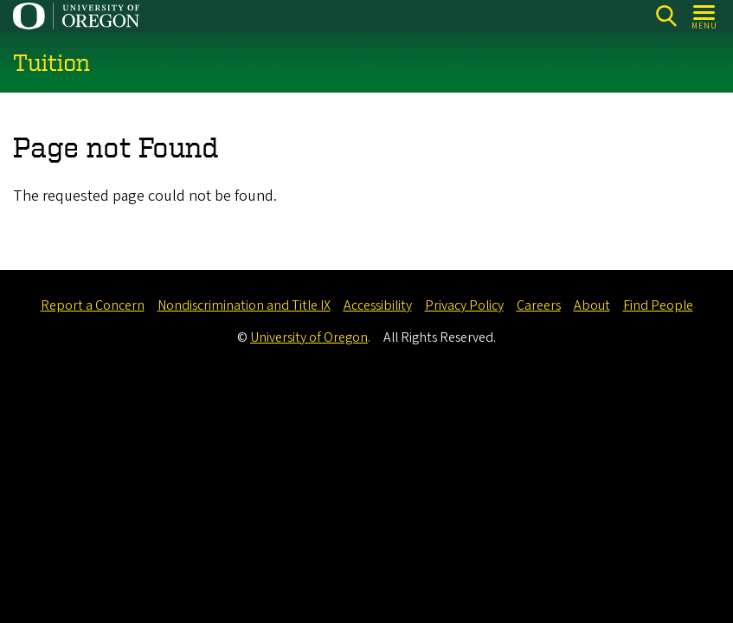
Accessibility (378, 305)
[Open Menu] (705, 16)
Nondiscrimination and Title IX (244, 305)
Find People (658, 305)
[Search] (666, 16)
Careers (539, 305)
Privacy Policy (464, 305)
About (592, 305)
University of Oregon (309, 337)
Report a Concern (93, 305)
